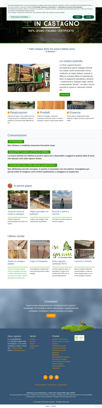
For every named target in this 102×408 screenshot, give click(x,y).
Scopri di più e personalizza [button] (19, 403)
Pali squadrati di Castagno (60, 357)
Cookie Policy (62, 385)
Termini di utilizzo (40, 385)
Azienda (19, 3)
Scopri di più (65, 94)
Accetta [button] (88, 403)
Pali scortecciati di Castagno (61, 361)
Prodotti (31, 3)
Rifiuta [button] (78, 403)
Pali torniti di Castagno (59, 359)
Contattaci (51, 315)
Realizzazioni (58, 3)
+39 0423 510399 (16, 348)
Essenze (44, 3)
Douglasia (55, 355)
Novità (71, 3)
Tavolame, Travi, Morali (59, 339)
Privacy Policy (52, 385)
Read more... (21, 278)
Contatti (82, 3)
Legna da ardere (57, 363)
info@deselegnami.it (19, 350)
